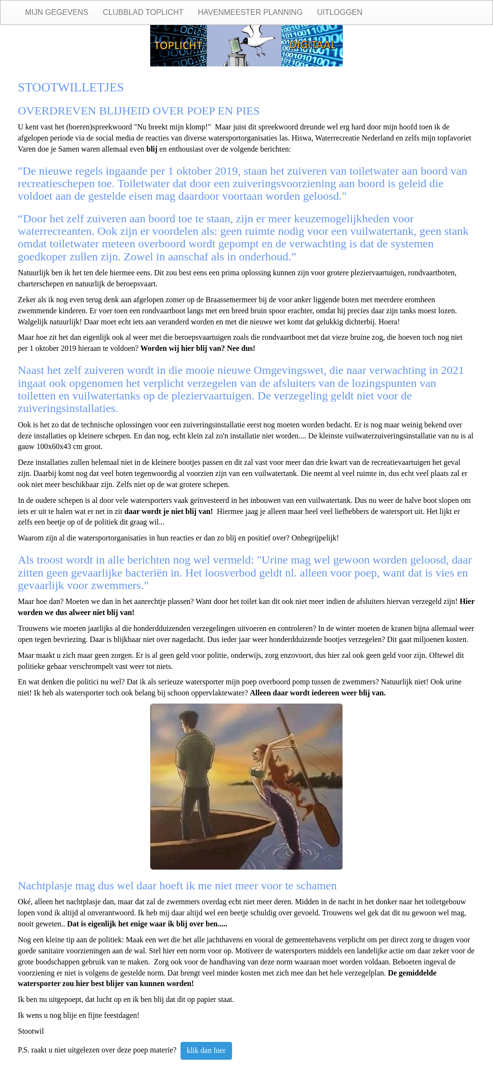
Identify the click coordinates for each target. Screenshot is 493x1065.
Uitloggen (340, 12)
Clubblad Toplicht (143, 12)
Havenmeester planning (250, 12)
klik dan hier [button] (206, 1050)
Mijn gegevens (57, 12)
